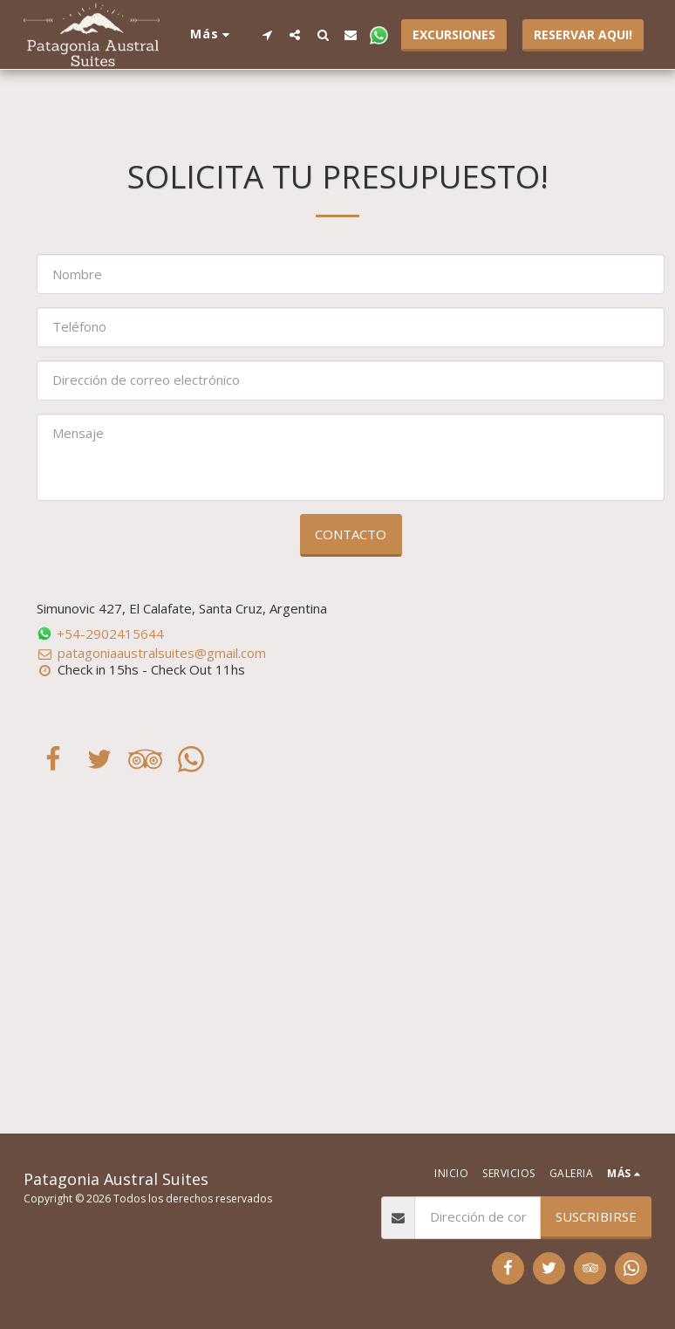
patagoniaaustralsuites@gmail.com (151, 652)
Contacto (350, 534)
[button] (267, 34)
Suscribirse (596, 1216)
